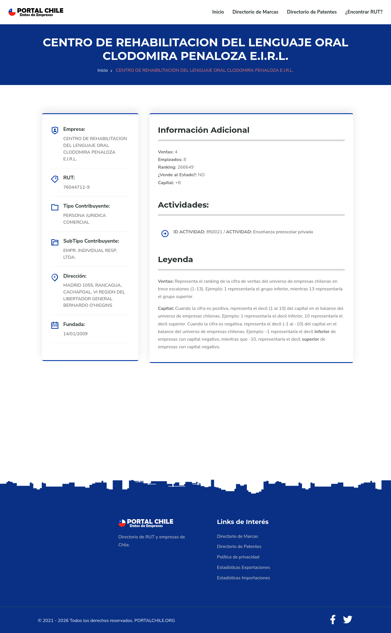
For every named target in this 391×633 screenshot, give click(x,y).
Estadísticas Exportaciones (244, 566)
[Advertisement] (195, 433)
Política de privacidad (238, 556)
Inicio (218, 12)
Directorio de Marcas (256, 12)
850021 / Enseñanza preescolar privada (244, 232)
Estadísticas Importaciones (244, 576)
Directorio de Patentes (312, 12)
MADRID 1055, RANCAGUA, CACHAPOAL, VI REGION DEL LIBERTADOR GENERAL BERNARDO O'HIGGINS (94, 295)
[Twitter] (347, 619)
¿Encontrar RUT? (364, 12)
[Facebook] (332, 619)
